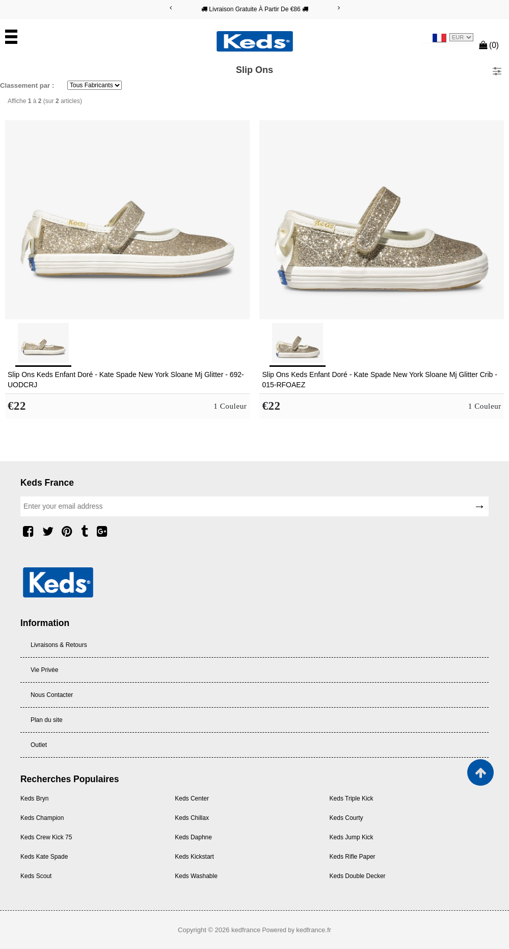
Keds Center (192, 798)
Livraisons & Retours (59, 644)
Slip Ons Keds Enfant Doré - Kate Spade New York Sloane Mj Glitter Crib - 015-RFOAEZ (379, 379)
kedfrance (245, 930)
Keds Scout (35, 876)
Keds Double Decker (358, 876)
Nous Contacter (52, 694)
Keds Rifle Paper (353, 856)
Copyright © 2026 (204, 930)
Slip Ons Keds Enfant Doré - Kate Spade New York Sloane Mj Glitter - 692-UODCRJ (126, 379)
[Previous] (171, 8)
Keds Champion (42, 817)
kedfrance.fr (313, 930)
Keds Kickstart (194, 856)
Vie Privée (44, 669)
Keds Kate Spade (44, 856)
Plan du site (47, 719)
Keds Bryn (34, 798)
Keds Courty (346, 817)
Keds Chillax (192, 817)
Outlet (39, 744)
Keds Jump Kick (351, 837)
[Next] (339, 8)
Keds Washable (196, 876)
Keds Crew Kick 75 (46, 837)
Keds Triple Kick (351, 798)
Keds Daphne (193, 837)
